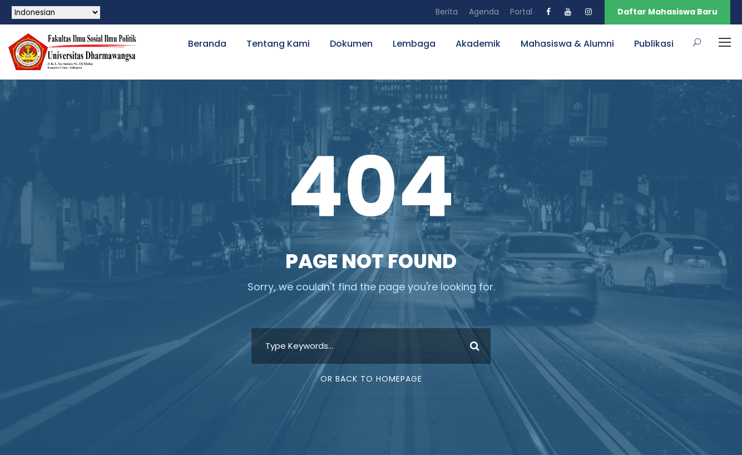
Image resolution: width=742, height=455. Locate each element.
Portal (521, 11)
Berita (447, 11)
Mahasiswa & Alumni (567, 43)
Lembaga (414, 43)
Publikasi (654, 43)
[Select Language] (56, 12)
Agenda (484, 11)
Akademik (478, 43)
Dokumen (351, 43)
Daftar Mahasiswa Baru (667, 11)
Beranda (207, 43)
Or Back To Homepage (371, 378)
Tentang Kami (278, 43)
